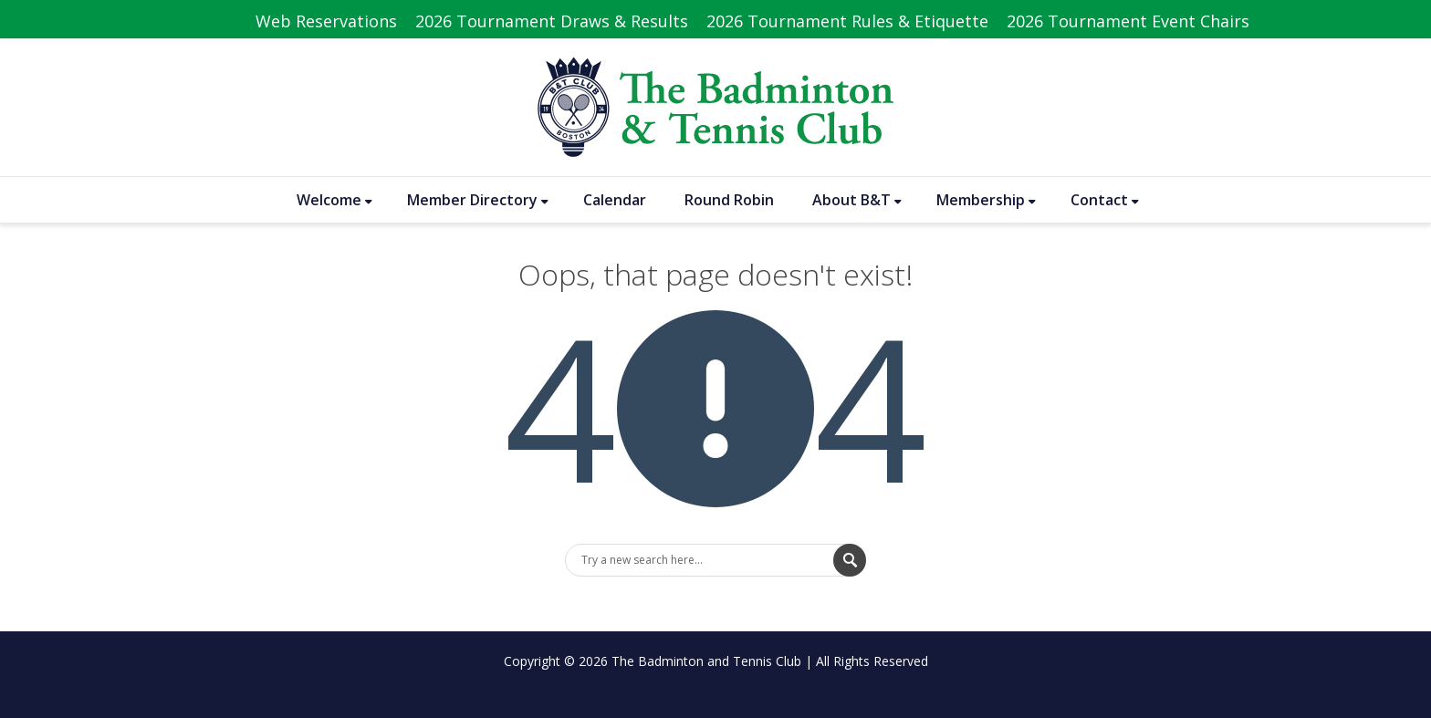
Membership (986, 200)
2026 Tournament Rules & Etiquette (847, 21)
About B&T (857, 200)
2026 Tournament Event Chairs (1128, 21)
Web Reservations (326, 21)
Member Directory (477, 200)
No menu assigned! (716, 683)
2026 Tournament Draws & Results (551, 21)
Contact (1105, 200)
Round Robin (729, 200)
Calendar (614, 200)
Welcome (334, 200)
